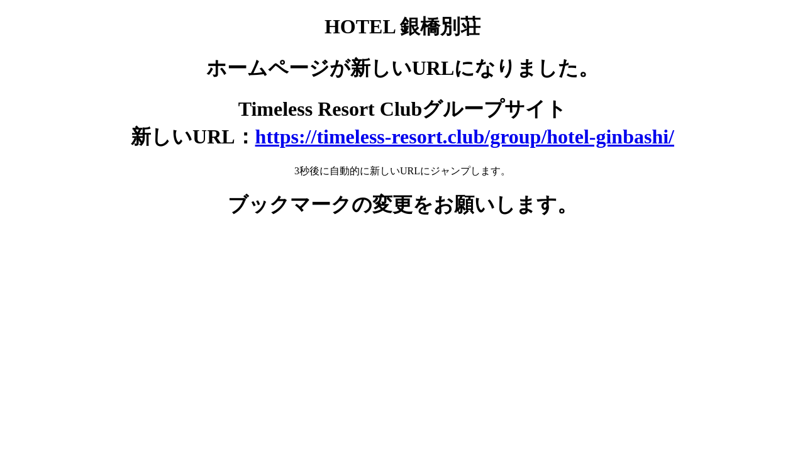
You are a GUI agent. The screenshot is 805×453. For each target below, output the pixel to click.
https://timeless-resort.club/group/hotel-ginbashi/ (464, 136)
